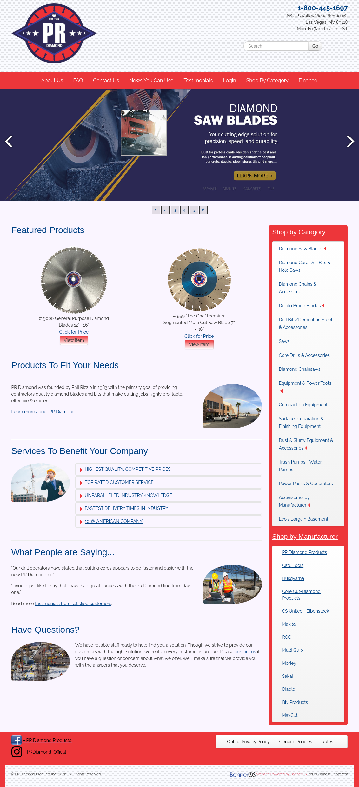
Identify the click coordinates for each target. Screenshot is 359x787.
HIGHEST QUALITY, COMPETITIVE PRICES (125, 469)
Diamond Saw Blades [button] (302, 248)
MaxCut (289, 715)
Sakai (287, 676)
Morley (289, 663)
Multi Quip (292, 650)
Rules (327, 741)
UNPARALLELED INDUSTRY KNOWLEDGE (126, 495)
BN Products (295, 702)
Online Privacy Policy (248, 741)
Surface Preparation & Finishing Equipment (301, 422)
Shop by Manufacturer (305, 536)
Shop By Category (267, 80)
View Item (74, 340)
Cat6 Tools (292, 565)
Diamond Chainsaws (299, 369)
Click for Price (74, 332)
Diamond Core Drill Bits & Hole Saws (304, 266)
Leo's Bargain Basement (303, 519)
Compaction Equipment (303, 404)
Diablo (288, 689)
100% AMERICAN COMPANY (111, 521)
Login (229, 80)
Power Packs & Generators (306, 483)
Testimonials (198, 80)
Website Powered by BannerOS (281, 774)
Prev (8, 141)
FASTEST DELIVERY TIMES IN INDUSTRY (124, 508)
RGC (286, 637)
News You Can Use (151, 80)
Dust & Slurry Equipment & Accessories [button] (306, 444)
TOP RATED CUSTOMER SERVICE (117, 482)
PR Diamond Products (304, 552)
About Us (52, 80)
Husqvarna (293, 578)
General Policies (295, 741)
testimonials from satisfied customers (73, 603)
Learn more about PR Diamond (43, 411)
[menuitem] (53, 81)
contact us (245, 651)
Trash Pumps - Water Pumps (300, 465)
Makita (289, 624)
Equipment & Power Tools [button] (305, 387)
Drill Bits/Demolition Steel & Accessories (305, 323)
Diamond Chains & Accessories (297, 288)
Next (351, 141)
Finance (308, 80)
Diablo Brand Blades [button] (301, 305)
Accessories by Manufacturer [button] (294, 501)
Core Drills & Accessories (304, 355)
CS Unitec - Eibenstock (305, 611)
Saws (284, 341)
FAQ (78, 80)
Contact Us (106, 80)
